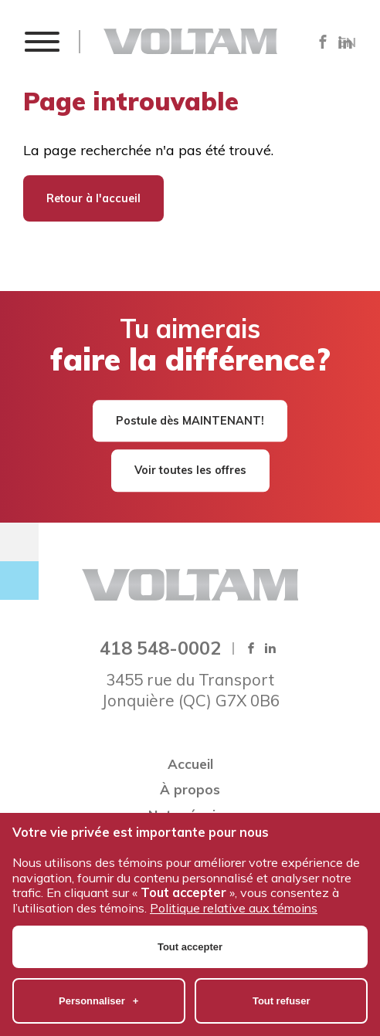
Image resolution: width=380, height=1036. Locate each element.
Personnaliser (98, 972)
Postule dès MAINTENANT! (190, 421)
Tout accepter (190, 918)
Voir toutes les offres (190, 471)
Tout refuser (281, 972)
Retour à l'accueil (93, 198)
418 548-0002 (160, 647)
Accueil (190, 764)
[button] (41, 41)
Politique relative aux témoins (233, 879)
